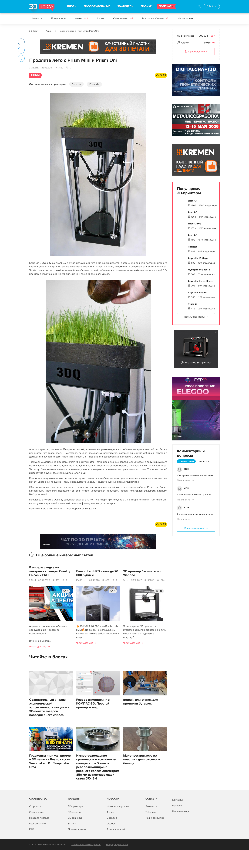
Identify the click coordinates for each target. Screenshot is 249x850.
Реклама (46, 49)
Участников (188, 35)
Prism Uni (76, 84)
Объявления (123, 18)
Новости (37, 18)
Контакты (177, 799)
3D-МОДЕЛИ (125, 6)
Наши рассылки (154, 817)
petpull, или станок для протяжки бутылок (140, 701)
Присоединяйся (196, 51)
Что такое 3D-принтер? (198, 362)
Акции (100, 18)
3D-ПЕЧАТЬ (166, 6)
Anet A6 (192, 235)
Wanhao (126, 580)
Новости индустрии (118, 806)
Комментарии (186, 461)
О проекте (35, 806)
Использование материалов (86, 844)
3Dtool (32, 580)
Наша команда (180, 811)
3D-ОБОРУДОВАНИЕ (97, 6)
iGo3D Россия (81, 580)
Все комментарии (194, 528)
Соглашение (36, 812)
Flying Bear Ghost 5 (199, 269)
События (112, 817)
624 (163, 580)
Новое (81, 18)
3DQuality (34, 67)
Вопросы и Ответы (155, 18)
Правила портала (39, 817)
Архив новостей (116, 829)
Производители (77, 829)
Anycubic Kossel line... (200, 281)
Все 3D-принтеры (194, 316)
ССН (186, 469)
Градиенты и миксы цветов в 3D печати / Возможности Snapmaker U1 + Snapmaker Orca (50, 761)
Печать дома (184, 480)
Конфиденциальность (117, 844)
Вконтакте (151, 806)
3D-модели (74, 812)
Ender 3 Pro (194, 223)
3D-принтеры (75, 806)
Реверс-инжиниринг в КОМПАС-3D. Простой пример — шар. (93, 703)
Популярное (58, 18)
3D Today (33, 31)
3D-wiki (72, 823)
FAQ (31, 829)
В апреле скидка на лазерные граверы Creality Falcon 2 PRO (49, 571)
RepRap (192, 246)
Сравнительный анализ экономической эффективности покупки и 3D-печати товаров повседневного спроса (49, 707)
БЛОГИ (71, 6)
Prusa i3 (192, 304)
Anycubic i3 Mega (198, 258)
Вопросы (204, 461)
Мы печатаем (185, 18)
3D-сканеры (75, 817)
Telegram (150, 812)
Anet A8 (192, 212)
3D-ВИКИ (146, 6)
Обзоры (111, 823)
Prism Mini (94, 84)
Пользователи (37, 823)
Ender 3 (192, 200)
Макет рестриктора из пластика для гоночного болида (141, 759)
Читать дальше (37, 646)
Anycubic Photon (197, 292)
